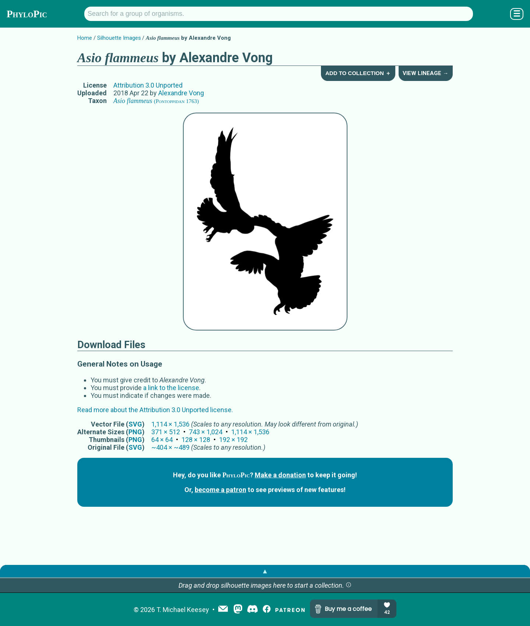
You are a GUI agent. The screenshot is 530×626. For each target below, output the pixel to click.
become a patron (220, 490)
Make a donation (280, 475)
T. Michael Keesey (182, 609)
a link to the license (171, 388)
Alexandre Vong (181, 93)
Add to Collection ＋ (358, 73)
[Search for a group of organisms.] (278, 14)
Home (84, 38)
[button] (348, 585)
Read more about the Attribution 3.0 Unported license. (155, 410)
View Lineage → (425, 73)
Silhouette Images (119, 38)
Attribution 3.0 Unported (148, 85)
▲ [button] (265, 571)
